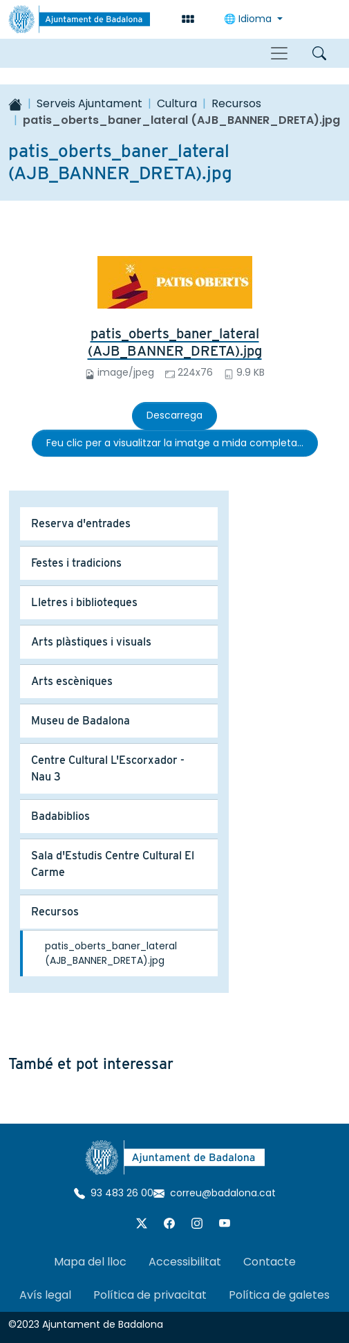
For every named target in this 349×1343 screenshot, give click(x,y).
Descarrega (174, 415)
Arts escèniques (72, 681)
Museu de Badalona (80, 720)
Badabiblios (60, 816)
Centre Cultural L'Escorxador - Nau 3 (108, 768)
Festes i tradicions (76, 562)
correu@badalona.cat (214, 1193)
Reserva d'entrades (81, 523)
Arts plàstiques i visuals (91, 641)
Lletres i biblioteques (84, 602)
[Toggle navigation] (279, 53)
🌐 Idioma (249, 19)
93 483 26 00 (113, 1193)
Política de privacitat (150, 1295)
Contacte (269, 1262)
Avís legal (45, 1295)
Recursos (236, 103)
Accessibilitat (185, 1262)
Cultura (177, 103)
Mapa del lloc (90, 1262)
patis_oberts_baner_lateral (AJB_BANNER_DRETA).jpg (175, 342)
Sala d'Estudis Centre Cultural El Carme (112, 864)
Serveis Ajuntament (89, 103)
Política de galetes (279, 1295)
